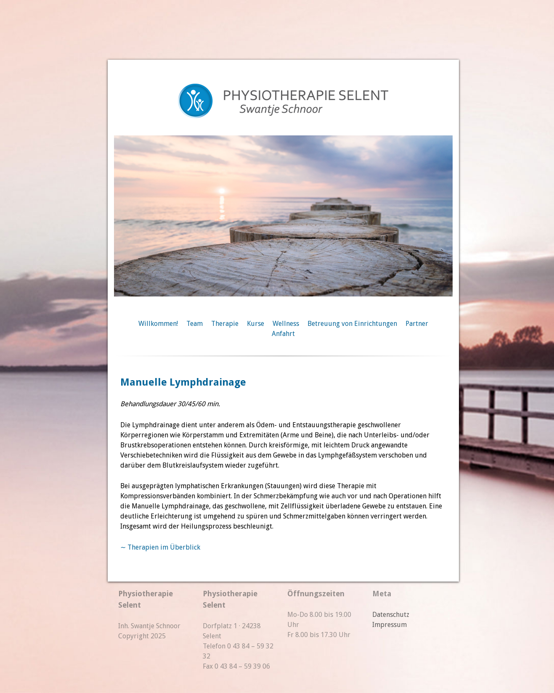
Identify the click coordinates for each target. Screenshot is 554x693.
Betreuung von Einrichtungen (352, 324)
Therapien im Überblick (163, 547)
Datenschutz (390, 615)
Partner (417, 324)
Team (194, 324)
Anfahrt (283, 334)
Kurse (255, 324)
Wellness (286, 324)
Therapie (225, 324)
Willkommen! (158, 324)
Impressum (389, 625)
